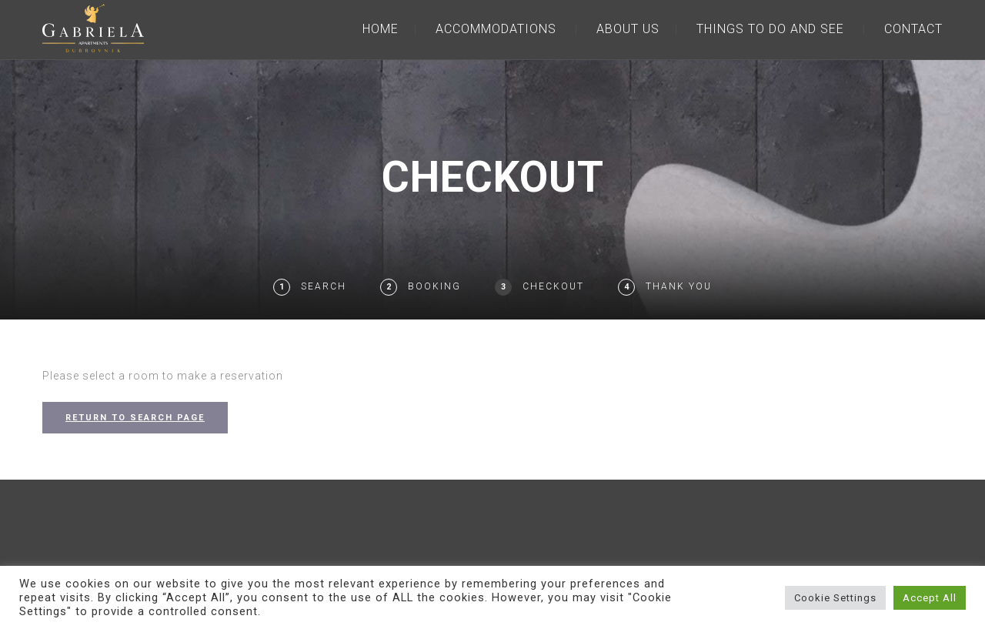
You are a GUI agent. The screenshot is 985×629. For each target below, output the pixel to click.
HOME (380, 29)
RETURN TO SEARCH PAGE (135, 418)
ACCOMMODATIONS (496, 29)
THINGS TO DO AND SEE (770, 29)
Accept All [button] (930, 598)
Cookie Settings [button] (835, 598)
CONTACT (913, 29)
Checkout (553, 286)
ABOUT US (627, 29)
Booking (434, 286)
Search (323, 286)
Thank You (679, 286)
